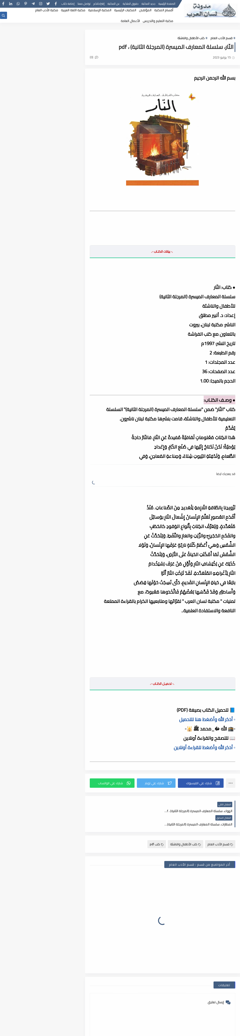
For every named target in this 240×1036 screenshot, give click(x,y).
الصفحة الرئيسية (166, 4)
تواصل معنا (84, 4)
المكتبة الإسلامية (99, 10)
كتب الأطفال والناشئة (191, 38)
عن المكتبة (114, 4)
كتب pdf (157, 831)
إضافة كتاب (68, 4)
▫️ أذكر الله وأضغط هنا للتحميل (207, 719)
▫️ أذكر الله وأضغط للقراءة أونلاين (204, 747)
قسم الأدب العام (221, 38)
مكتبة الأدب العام (46, 10)
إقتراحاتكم (99, 4)
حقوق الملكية (131, 4)
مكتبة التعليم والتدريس (158, 21)
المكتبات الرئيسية (125, 10)
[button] (201, 783)
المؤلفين (145, 10)
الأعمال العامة (130, 21)
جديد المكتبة (148, 4)
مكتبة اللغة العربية (73, 10)
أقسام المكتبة (163, 10)
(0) (94, 57)
